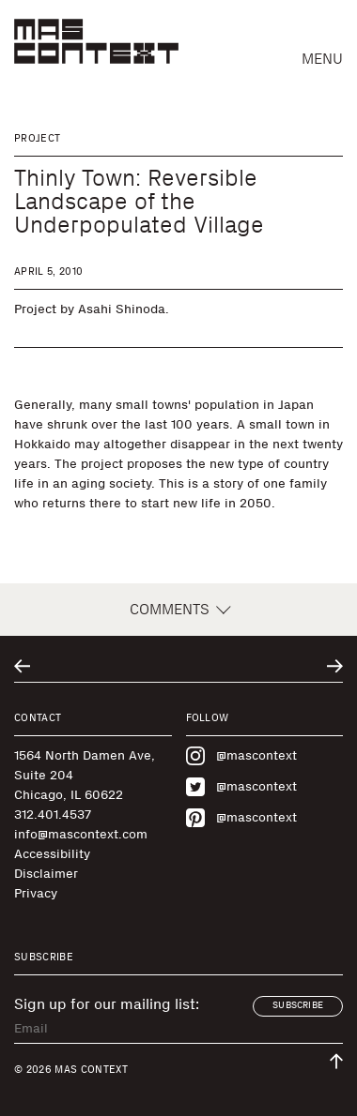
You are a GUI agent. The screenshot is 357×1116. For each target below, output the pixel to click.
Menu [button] (322, 59)
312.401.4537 (52, 814)
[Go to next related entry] (335, 666)
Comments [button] (178, 609)
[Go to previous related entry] (22, 666)
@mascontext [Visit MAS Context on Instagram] (241, 756)
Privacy (35, 893)
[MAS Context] (96, 41)
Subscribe (297, 1005)
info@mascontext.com (80, 834)
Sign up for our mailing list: (106, 1004)
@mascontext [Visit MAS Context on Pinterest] (241, 817)
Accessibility (52, 854)
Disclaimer (46, 874)
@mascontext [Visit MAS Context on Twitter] (241, 786)
